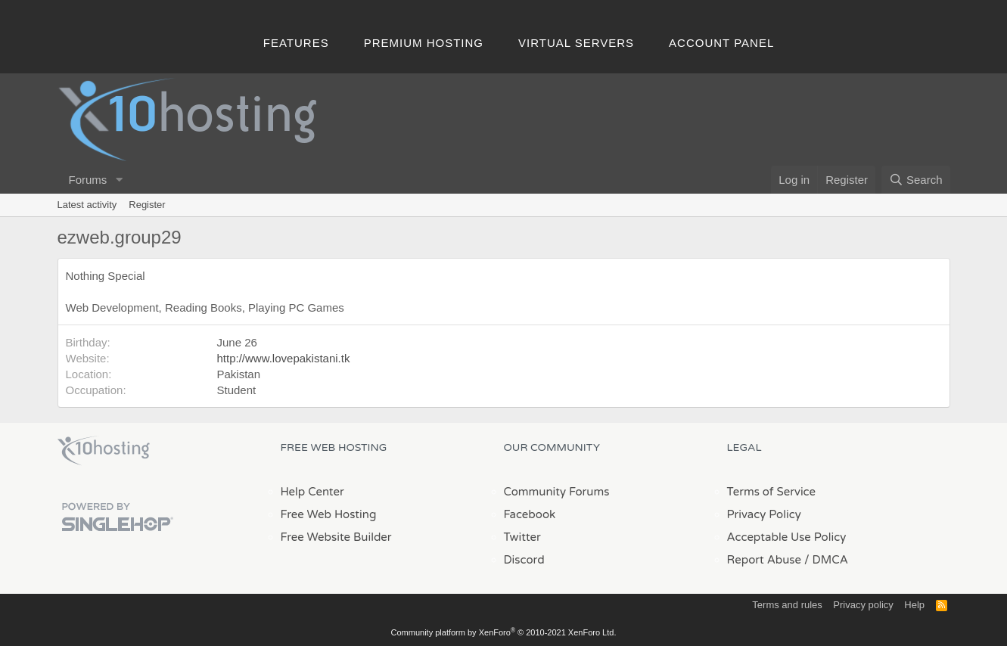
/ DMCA (826, 560)
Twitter (522, 537)
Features (296, 42)
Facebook (530, 514)
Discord (524, 560)
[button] (118, 180)
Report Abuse (764, 560)
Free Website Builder (336, 537)
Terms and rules (787, 604)
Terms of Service (771, 491)
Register (147, 204)
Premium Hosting (423, 42)
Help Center (312, 491)
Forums (88, 179)
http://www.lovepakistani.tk (283, 358)
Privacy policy (863, 604)
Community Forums (557, 491)
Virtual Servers (576, 42)
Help (914, 604)
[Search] (915, 180)
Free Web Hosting (329, 514)
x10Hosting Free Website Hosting (103, 451)
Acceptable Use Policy (787, 537)
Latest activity (87, 204)
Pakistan (239, 374)
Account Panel (721, 42)
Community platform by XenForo (504, 632)
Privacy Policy (764, 514)
